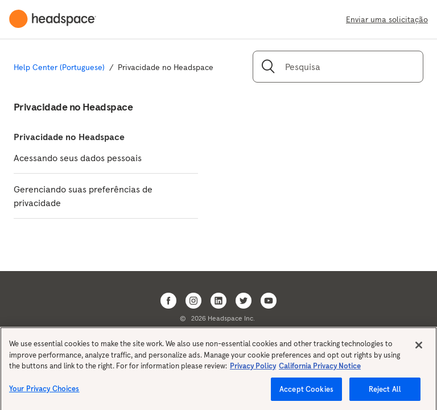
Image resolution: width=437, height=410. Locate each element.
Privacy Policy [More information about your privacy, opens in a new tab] (253, 369)
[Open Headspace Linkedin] (218, 301)
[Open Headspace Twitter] (244, 301)
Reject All (385, 392)
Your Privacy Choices (44, 392)
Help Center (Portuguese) (59, 67)
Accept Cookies (306, 392)
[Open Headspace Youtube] (269, 301)
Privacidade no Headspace (69, 136)
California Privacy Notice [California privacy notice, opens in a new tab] (320, 369)
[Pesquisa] (338, 67)
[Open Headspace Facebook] (168, 301)
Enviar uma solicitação (387, 19)
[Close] (418, 348)
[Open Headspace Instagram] (193, 301)
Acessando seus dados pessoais (78, 157)
